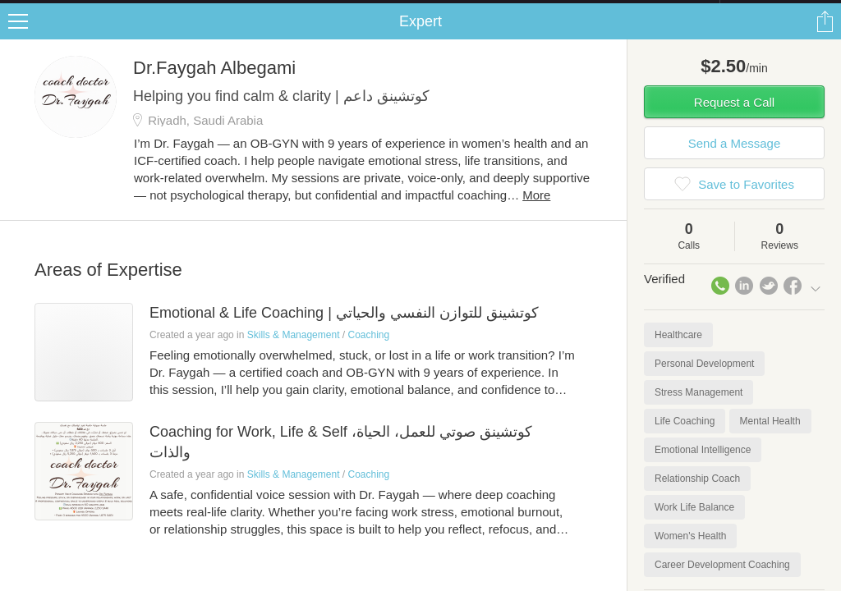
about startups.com (778, 10)
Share (824, 38)
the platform (85, 9)
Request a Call (734, 119)
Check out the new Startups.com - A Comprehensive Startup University (541, 10)
